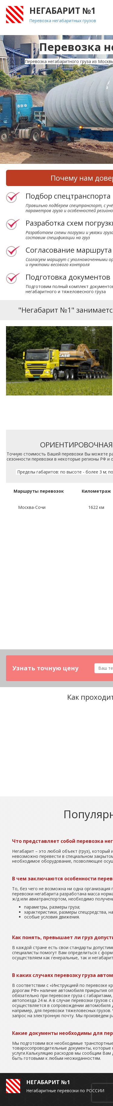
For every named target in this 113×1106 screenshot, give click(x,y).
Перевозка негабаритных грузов (62, 20)
